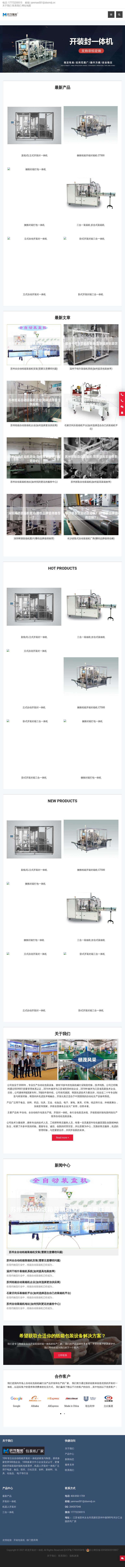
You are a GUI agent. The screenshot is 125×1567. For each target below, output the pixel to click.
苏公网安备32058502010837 (103, 1550)
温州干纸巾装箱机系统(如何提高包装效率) (31, 1271)
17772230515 (15, 2)
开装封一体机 (9, 1501)
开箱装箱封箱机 (15, 1465)
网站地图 (26, 5)
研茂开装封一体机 (34, 1550)
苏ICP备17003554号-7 (75, 1550)
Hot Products (62, 568)
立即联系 (62, 1355)
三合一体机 (8, 1512)
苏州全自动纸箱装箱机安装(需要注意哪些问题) (33, 1260)
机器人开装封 (9, 1506)
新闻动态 (69, 1459)
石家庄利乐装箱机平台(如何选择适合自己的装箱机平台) (39, 1293)
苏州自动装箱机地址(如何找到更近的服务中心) (33, 1303)
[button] (58, 69)
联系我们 (16, 5)
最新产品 (62, 87)
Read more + (62, 1137)
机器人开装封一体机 (44, 1465)
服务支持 (69, 1464)
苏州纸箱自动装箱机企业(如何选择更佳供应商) (33, 1282)
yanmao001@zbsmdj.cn (43, 2)
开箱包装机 (19, 1540)
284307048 (75, 1506)
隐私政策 (74, 1555)
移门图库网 (32, 1540)
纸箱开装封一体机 (28, 1458)
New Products (62, 801)
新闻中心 (62, 1165)
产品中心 (69, 1454)
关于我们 (7, 5)
